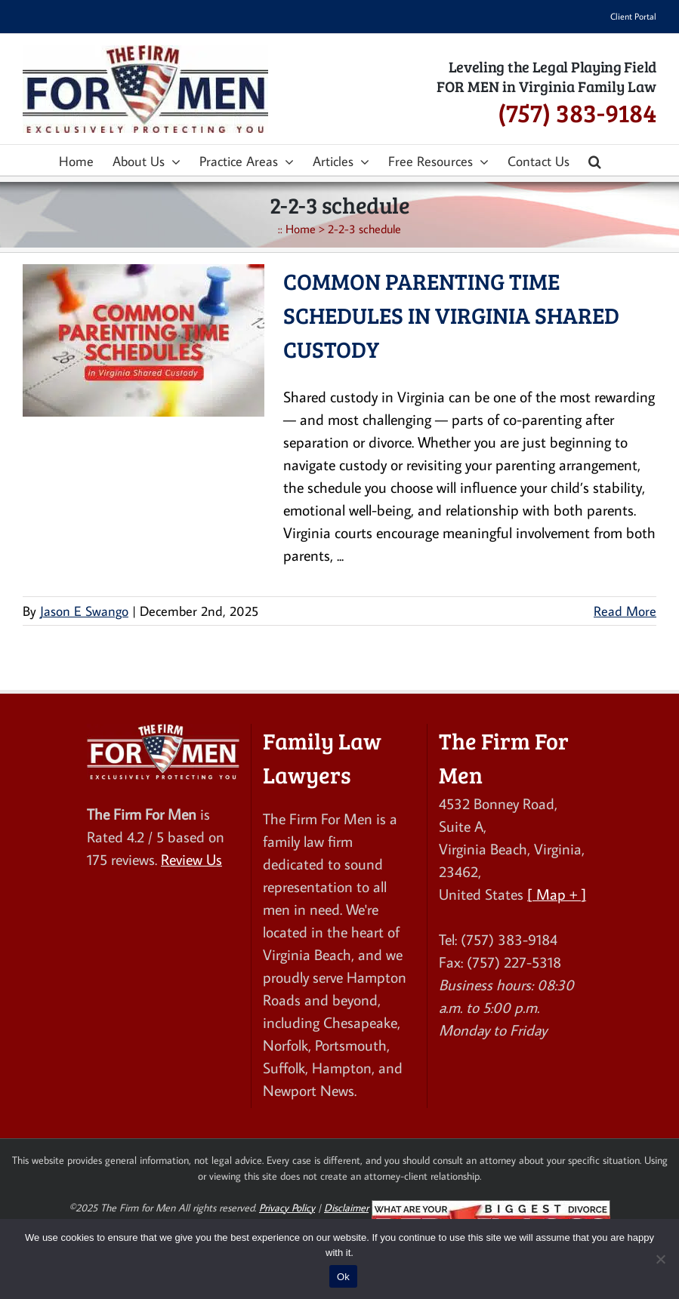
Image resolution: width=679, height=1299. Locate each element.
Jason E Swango (84, 611)
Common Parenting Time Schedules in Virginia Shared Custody (451, 315)
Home (300, 228)
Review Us (191, 859)
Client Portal (633, 16)
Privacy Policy (287, 1207)
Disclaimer (346, 1207)
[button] (594, 160)
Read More (625, 611)
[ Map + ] (556, 893)
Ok (343, 1276)
